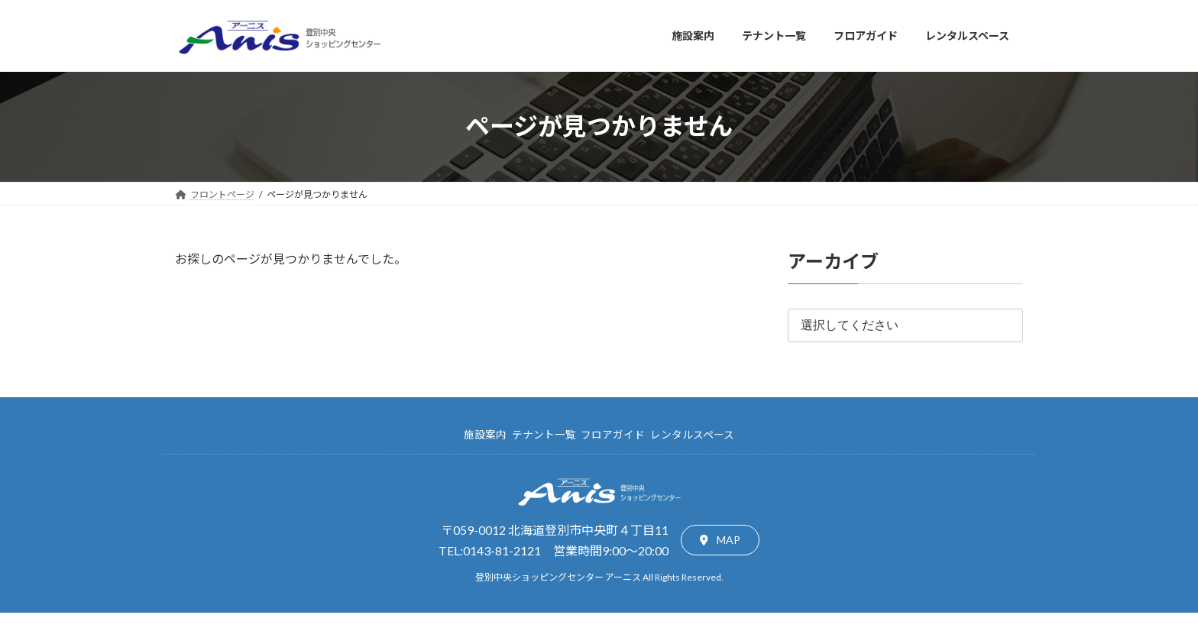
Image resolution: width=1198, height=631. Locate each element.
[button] (720, 540)
